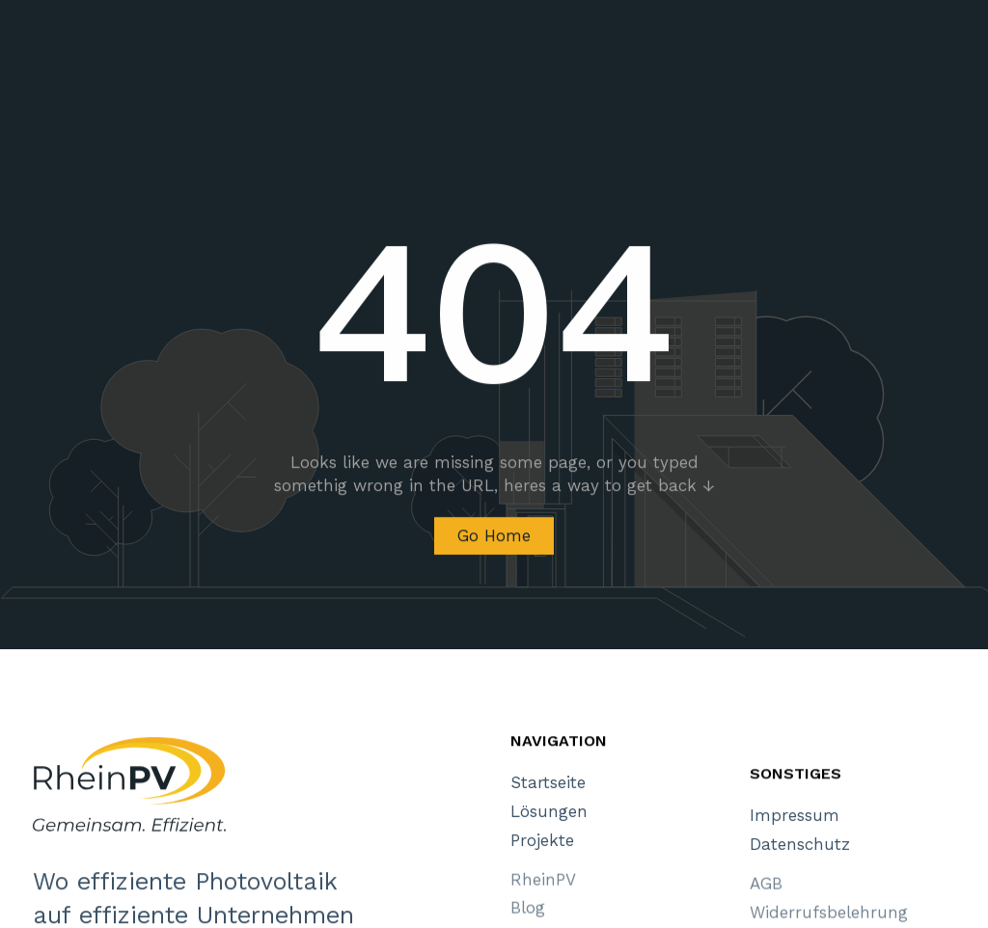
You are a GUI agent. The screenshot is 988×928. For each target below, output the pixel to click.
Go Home (494, 538)
